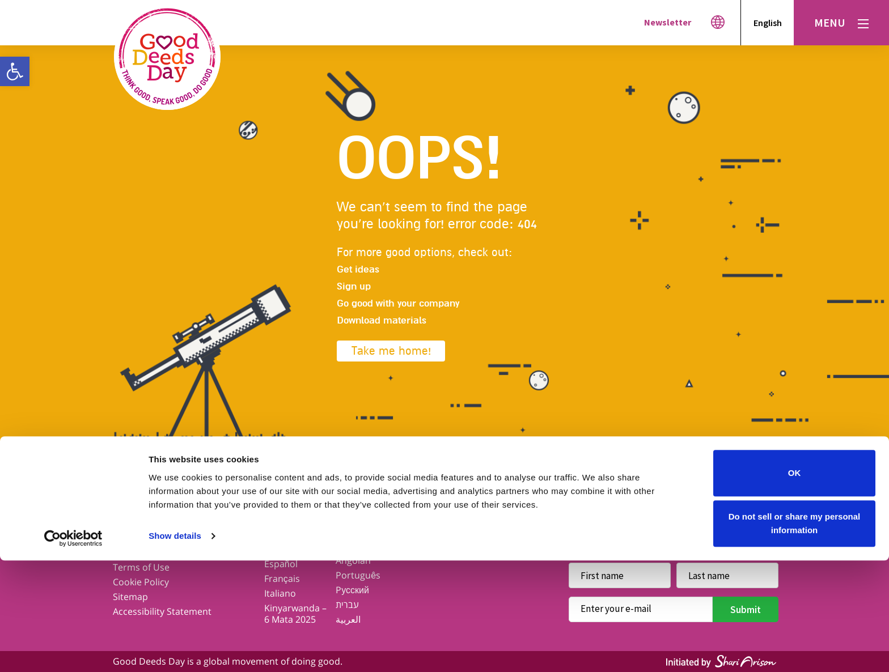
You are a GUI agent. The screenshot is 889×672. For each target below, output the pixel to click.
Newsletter (667, 22)
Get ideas (358, 269)
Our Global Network (287, 529)
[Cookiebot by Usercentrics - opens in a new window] (73, 649)
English (767, 22)
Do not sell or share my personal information (795, 635)
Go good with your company (398, 303)
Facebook (585, 496)
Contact (129, 537)
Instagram (673, 496)
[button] (14, 71)
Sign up (354, 286)
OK (794, 584)
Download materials (381, 320)
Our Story (133, 508)
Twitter (629, 496)
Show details (175, 647)
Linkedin (760, 496)
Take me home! (391, 351)
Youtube (716, 496)
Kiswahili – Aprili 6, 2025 (363, 529)
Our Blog (131, 523)
